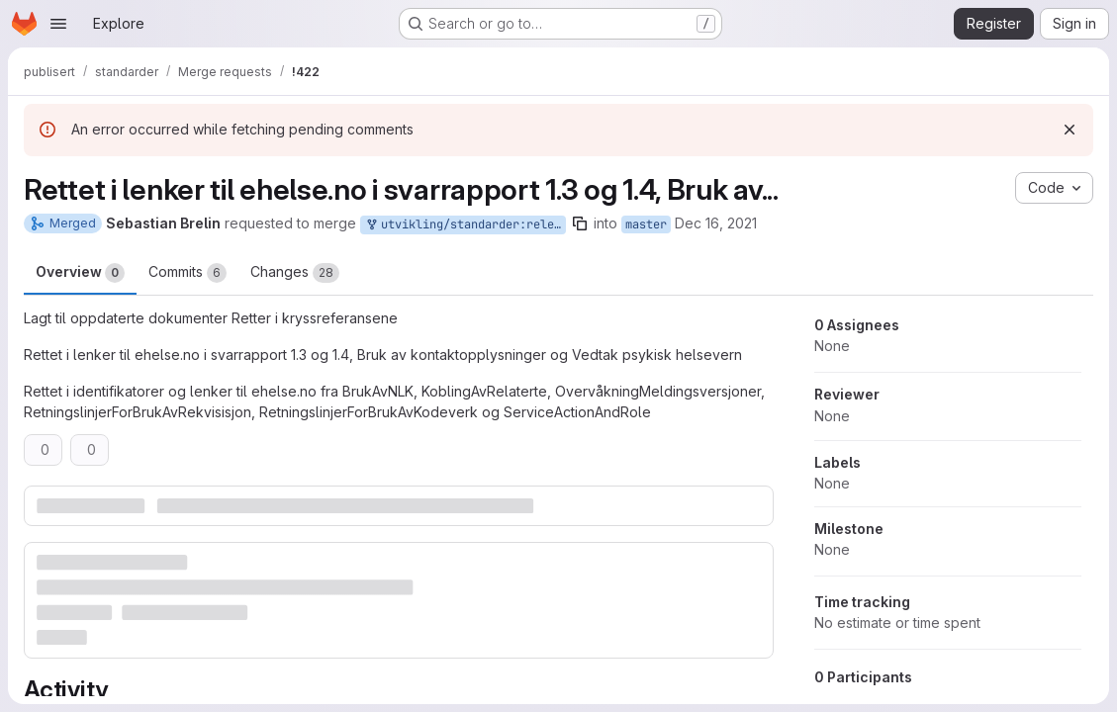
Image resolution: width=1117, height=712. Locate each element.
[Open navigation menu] (58, 24)
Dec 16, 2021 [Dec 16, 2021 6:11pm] (716, 223)
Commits (187, 273)
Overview (80, 273)
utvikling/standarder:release (465, 225)
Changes (294, 273)
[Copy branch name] (580, 223)
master (646, 224)
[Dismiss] (1069, 129)
